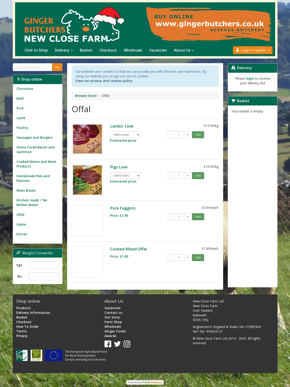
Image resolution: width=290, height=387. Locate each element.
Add (198, 135)
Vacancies (158, 50)
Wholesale (133, 50)
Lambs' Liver (122, 126)
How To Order (27, 326)
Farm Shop (113, 322)
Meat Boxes (26, 190)
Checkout (108, 50)
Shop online (29, 79)
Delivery (64, 50)
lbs (19, 276)
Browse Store (86, 95)
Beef (20, 98)
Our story (112, 317)
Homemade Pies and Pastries (33, 178)
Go (57, 67)
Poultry (22, 127)
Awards (110, 336)
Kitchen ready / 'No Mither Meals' (31, 202)
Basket (86, 50)
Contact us (113, 312)
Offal (20, 214)
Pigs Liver (119, 167)
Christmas (24, 88)
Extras (21, 234)
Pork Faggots (123, 208)
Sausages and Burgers (34, 137)
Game (21, 224)
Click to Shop (36, 50)
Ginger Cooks (115, 331)
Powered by (145, 382)
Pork (20, 108)
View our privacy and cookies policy (104, 81)
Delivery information (33, 312)
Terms (21, 331)
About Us (184, 50)
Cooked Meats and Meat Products (36, 163)
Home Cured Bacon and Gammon (35, 149)
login (250, 78)
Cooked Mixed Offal (128, 249)
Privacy (22, 336)
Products (23, 308)
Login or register (253, 50)
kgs (19, 265)
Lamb (21, 118)
